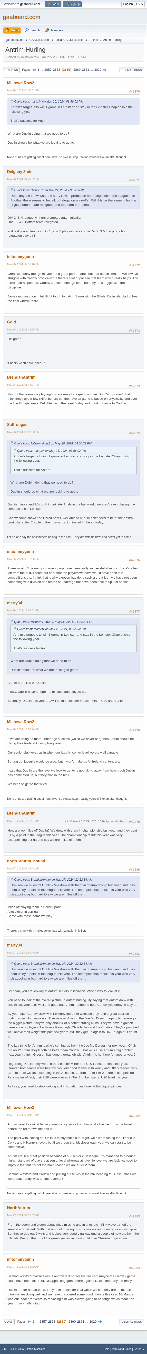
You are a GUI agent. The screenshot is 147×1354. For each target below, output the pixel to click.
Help (106, 1348)
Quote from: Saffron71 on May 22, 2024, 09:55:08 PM (49, 190)
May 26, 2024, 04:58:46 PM (23, 264)
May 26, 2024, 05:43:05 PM (23, 329)
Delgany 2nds (19, 172)
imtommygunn (20, 257)
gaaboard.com (21, 17)
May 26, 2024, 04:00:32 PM (23, 90)
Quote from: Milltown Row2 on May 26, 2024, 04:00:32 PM (53, 443)
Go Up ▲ (139, 1348)
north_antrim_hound (26, 861)
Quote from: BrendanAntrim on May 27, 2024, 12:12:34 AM (53, 879)
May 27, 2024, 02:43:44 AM (23, 868)
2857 (48, 69)
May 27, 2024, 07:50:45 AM (23, 952)
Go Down (11, 70)
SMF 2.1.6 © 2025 (13, 1348)
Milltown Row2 (20, 83)
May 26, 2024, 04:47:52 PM (23, 179)
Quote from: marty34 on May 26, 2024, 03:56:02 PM (48, 101)
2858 (56, 69)
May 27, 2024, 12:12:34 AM (23, 820)
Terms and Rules (121, 1348)
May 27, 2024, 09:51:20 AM (23, 1266)
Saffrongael (18, 425)
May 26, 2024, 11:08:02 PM (23, 610)
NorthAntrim (18, 1208)
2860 (77, 69)
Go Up (8, 1321)
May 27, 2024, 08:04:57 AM (23, 1114)
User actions (132, 70)
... (42, 69)
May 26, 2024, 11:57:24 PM (23, 729)
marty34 (14, 603)
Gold (11, 322)
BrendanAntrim (21, 377)
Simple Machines (35, 1348)
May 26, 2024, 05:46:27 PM (23, 384)
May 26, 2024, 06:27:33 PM (23, 432)
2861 (85, 69)
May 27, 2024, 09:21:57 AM (23, 1215)
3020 (97, 69)
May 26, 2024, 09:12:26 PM (23, 558)
